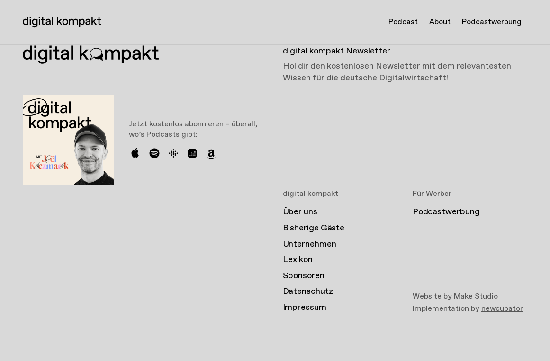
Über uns (300, 212)
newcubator (502, 309)
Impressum (304, 307)
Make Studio (476, 296)
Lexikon (298, 259)
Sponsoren (304, 276)
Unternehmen (309, 244)
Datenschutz (308, 291)
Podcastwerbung (492, 22)
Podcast (403, 22)
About (440, 22)
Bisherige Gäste (314, 228)
